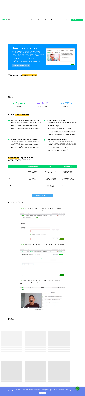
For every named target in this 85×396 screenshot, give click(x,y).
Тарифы (47, 15)
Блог (52, 15)
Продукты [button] (34, 15)
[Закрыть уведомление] (84, 388)
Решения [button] (40, 15)
